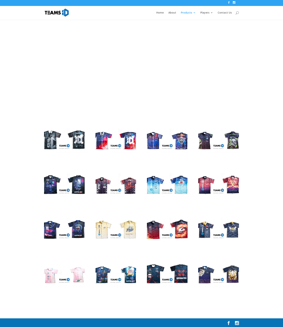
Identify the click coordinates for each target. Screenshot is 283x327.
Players (204, 12)
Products (186, 12)
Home (160, 12)
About (172, 12)
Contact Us (225, 12)
